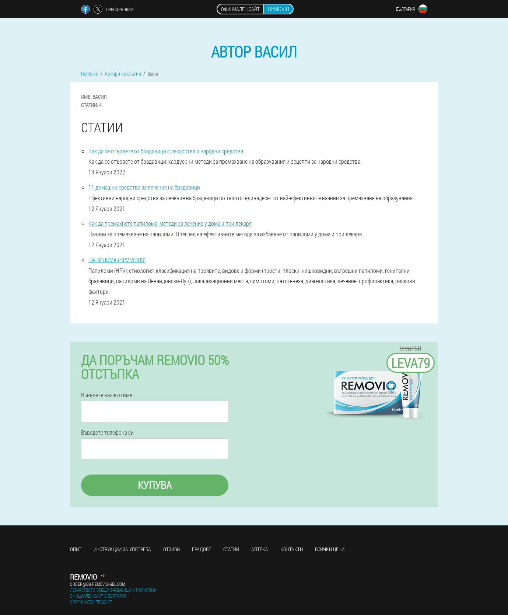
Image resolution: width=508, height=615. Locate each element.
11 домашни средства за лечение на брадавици (144, 187)
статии (231, 549)
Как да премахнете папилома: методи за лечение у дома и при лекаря (170, 223)
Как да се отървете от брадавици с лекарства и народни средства (165, 151)
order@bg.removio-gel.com (97, 584)
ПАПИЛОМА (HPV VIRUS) (117, 260)
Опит (75, 549)
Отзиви (171, 549)
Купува (155, 485)
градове (201, 549)
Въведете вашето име (106, 395)
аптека (259, 549)
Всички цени (329, 549)
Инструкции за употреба (122, 549)
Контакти (291, 549)
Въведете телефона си (107, 432)
